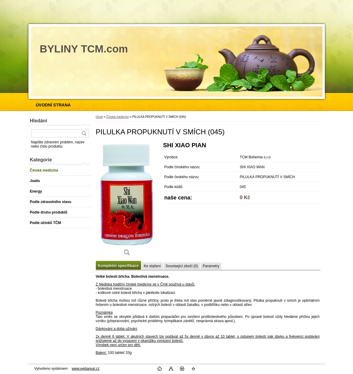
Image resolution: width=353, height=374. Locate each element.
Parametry (211, 266)
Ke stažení (152, 266)
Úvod (99, 116)
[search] (84, 133)
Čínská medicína (117, 116)
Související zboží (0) (182, 266)
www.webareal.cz (85, 369)
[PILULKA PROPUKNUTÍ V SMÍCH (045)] (127, 201)
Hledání (38, 120)
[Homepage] (53, 105)
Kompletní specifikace (118, 265)
